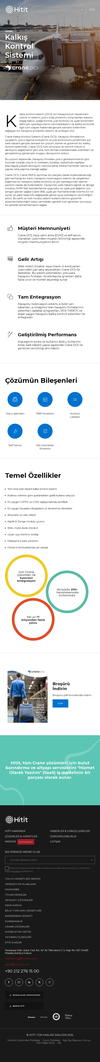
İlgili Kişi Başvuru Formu (76, 1040)
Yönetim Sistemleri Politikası (23, 1040)
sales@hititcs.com (17, 964)
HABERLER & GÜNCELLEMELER (70, 831)
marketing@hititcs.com (21, 958)
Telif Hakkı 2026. (45, 1043)
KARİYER (19, 841)
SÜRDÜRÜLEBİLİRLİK (63, 836)
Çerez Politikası (51, 1040)
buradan (16, 871)
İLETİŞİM (55, 841)
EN (59, 1043)
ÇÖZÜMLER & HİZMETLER (21, 836)
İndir (60, 703)
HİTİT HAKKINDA (15, 831)
